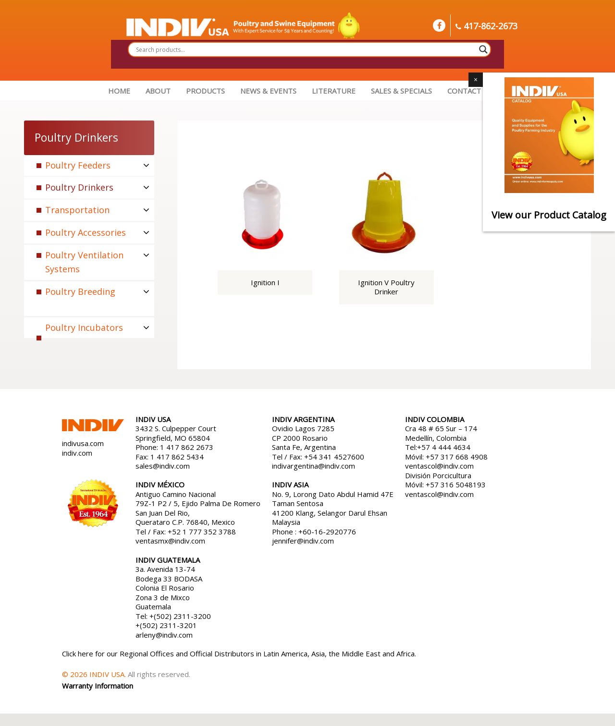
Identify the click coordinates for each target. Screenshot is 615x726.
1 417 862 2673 (186, 447)
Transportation (77, 210)
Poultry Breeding (80, 291)
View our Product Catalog (549, 214)
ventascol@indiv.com (439, 466)
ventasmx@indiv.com (170, 540)
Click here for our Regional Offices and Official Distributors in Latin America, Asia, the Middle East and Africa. (239, 653)
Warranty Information (97, 685)
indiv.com (77, 453)
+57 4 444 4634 (443, 447)
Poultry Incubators (84, 327)
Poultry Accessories (85, 232)
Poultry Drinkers (79, 187)
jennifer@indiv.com (303, 540)
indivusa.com (83, 443)
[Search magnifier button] (483, 49)
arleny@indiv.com (165, 635)
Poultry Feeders (78, 165)
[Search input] (305, 49)
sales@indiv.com (162, 466)
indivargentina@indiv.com (313, 466)
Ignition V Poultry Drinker (386, 287)
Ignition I (265, 282)
